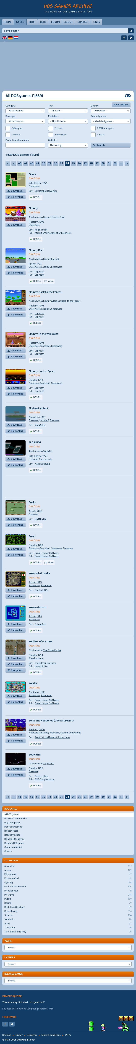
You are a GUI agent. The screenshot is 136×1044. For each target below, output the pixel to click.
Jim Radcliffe (41, 590)
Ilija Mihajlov (40, 519)
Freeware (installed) (39, 420)
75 (73, 163)
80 (103, 163)
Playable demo (36, 658)
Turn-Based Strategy (68, 931)
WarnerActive (41, 666)
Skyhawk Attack (38, 408)
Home (8, 21)
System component (70, 732)
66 (19, 163)
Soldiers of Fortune (40, 641)
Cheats (8, 851)
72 (55, 163)
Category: (10, 105)
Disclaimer (32, 1035)
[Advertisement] (68, 64)
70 (43, 163)
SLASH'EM (35, 442)
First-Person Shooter (68, 886)
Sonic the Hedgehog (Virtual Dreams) (51, 720)
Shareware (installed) (39, 267)
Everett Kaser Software (47, 553)
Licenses (9, 957)
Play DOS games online (15, 818)
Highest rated (11, 831)
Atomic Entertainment (46, 233)
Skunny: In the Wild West (43, 333)
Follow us (9, 1016)
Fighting (68, 882)
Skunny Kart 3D (51, 259)
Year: (50, 105)
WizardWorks (65, 233)
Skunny (33, 208)
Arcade (32, 511)
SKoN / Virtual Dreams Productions (52, 737)
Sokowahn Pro (37, 607)
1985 (40, 768)
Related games (13, 973)
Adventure (68, 866)
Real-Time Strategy (68, 907)
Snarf (32, 536)
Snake (32, 502)
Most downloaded (13, 826)
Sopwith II (35, 754)
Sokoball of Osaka (39, 573)
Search (100, 145)
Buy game (16, 670)
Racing (32, 263)
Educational (68, 874)
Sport (68, 923)
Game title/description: (17, 140)
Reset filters (121, 104)
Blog (43, 21)
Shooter (33, 380)
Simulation (34, 417)
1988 (40, 545)
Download (16, 191)
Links (96, 21)
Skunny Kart (36, 250)
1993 (39, 263)
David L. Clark (41, 776)
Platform (33, 222)
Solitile (33, 683)
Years (8, 940)
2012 (39, 511)
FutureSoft (40, 624)
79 (97, 163)
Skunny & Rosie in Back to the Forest (62, 301)
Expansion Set (68, 878)
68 (31, 163)
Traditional (34, 692)
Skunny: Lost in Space (42, 371)
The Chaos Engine (52, 650)
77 (85, 163)
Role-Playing (35, 183)
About (68, 21)
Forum (55, 21)
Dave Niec (52, 191)
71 (49, 163)
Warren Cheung (42, 464)
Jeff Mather (40, 191)
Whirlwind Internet (26, 1039)
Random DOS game (14, 843)
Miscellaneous (68, 890)
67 (25, 163)
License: (95, 105)
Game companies (13, 847)
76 (79, 163)
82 (115, 163)
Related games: (99, 116)
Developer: (10, 116)
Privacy (19, 1035)
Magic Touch (41, 229)
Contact (83, 21)
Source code (45, 459)
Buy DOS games (12, 822)
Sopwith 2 (48, 763)
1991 (44, 183)
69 (37, 163)
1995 (41, 222)
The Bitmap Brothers (45, 663)
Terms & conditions (51, 1035)
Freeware (54, 420)
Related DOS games (14, 839)
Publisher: (53, 116)
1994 (40, 655)
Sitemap (6, 1035)
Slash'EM (47, 451)
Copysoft (39, 271)
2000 (42, 729)
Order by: (52, 140)
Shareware (34, 186)
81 (109, 163)
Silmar (32, 174)
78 (91, 163)
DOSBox (37, 281)
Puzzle (32, 582)
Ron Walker (40, 425)
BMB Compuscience (45, 779)
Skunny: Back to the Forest (45, 292)
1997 (43, 417)
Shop (32, 21)
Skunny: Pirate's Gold (54, 217)
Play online (17, 197)
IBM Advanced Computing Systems (29, 1008)
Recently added (12, 835)
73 (61, 163)
